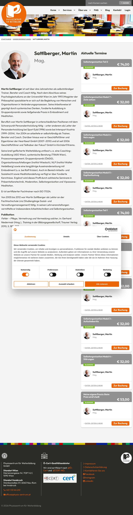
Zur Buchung (121, 88)
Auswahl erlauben (66, 284)
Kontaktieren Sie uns (95, 470)
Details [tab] (67, 237)
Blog (107, 10)
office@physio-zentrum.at (18, 494)
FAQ (96, 10)
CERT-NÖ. (60, 470)
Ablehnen (31, 284)
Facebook (89, 474)
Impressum (90, 463)
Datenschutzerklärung (96, 467)
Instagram (90, 477)
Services (67, 10)
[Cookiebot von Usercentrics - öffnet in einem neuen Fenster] (108, 229)
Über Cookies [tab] (103, 237)
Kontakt (117, 10)
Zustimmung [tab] (30, 237)
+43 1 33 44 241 (13, 490)
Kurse (53, 10)
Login (128, 11)
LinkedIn (89, 481)
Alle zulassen (102, 284)
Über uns (82, 10)
